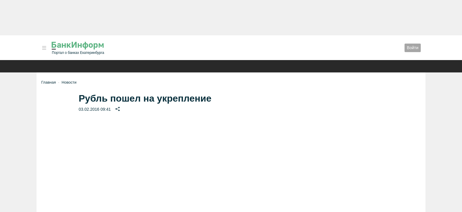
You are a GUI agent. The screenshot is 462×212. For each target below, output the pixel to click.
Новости (69, 82)
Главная (48, 82)
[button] (44, 48)
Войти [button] (412, 47)
